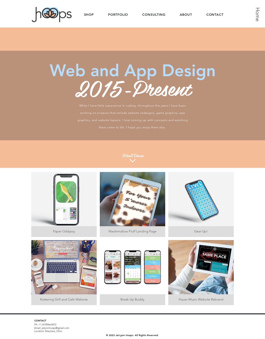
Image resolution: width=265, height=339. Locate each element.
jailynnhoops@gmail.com (55, 327)
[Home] (258, 14)
